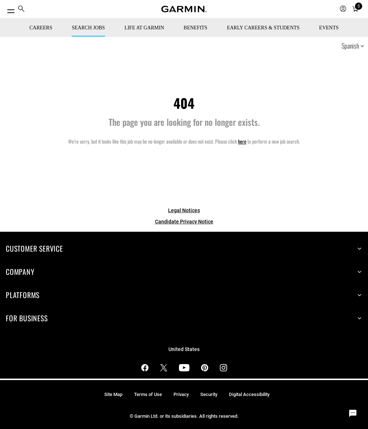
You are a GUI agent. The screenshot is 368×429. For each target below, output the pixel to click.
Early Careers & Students (263, 27)
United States (184, 349)
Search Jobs (88, 27)
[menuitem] (21, 9)
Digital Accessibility (249, 394)
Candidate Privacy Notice (184, 221)
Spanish (353, 45)
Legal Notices (184, 210)
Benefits (195, 27)
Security (208, 394)
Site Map (113, 394)
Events (329, 27)
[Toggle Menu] (8, 9)
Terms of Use (148, 394)
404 (184, 102)
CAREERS (40, 27)
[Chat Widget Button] (353, 414)
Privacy (181, 394)
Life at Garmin (144, 27)
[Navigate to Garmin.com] (184, 9)
